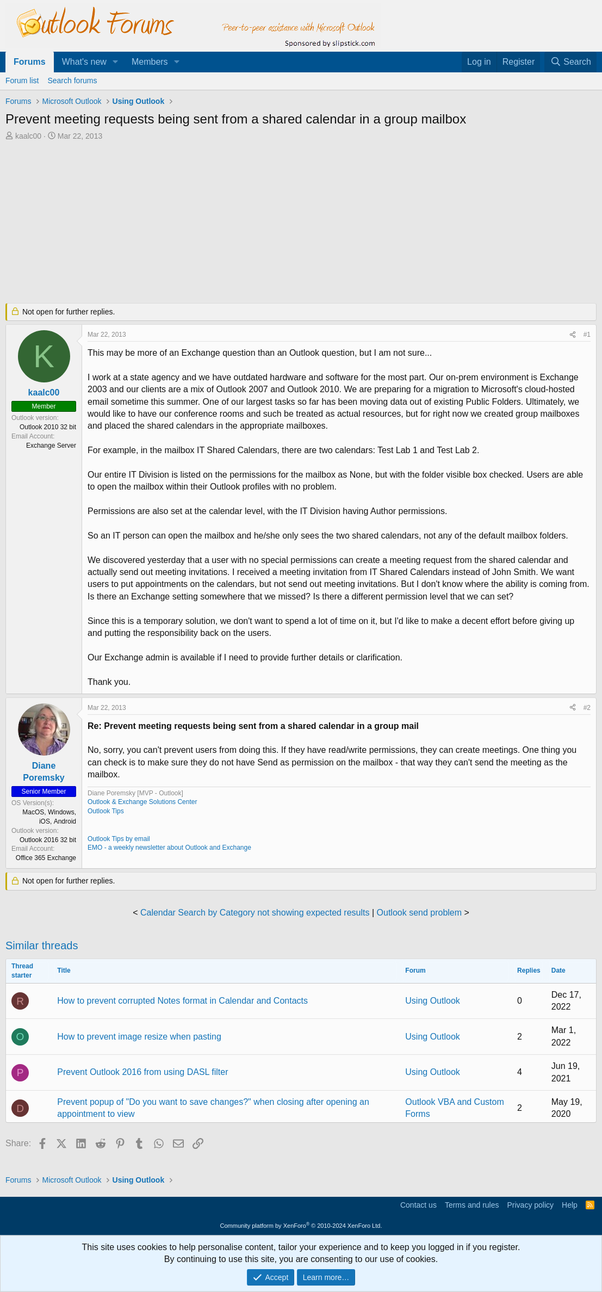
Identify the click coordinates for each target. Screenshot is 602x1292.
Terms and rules (472, 1205)
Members (150, 61)
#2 (587, 708)
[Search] (570, 62)
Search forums (72, 80)
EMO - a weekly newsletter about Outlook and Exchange (169, 847)
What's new (84, 61)
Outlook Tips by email (119, 839)
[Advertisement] (269, 223)
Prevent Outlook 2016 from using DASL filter (142, 1072)
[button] (115, 62)
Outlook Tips (106, 811)
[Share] (573, 335)
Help (570, 1205)
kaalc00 (28, 136)
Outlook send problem (419, 912)
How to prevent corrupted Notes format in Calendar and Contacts (182, 1000)
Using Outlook (432, 1000)
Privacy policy (530, 1205)
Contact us (418, 1205)
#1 (587, 334)
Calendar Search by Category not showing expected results (255, 912)
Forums (30, 61)
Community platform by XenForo (301, 1225)
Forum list (22, 80)
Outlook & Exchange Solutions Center (142, 802)
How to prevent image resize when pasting (139, 1036)
